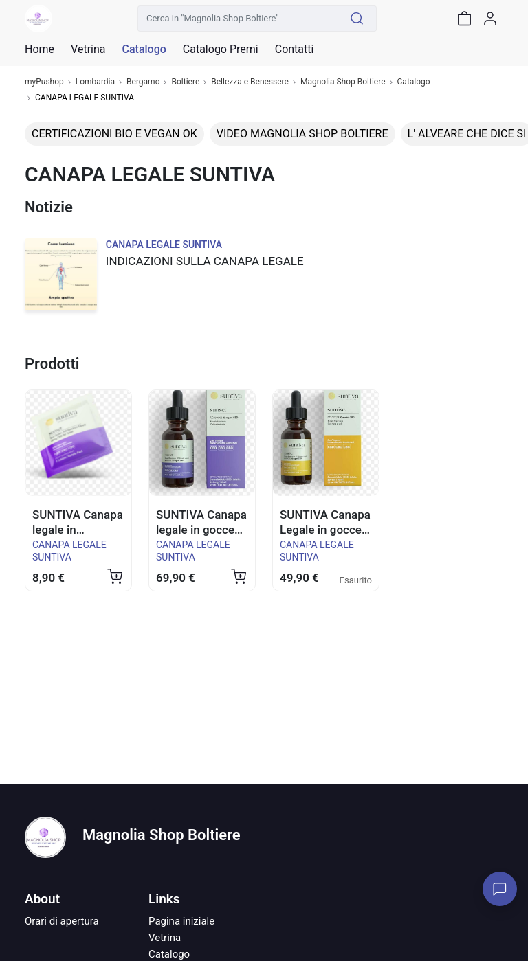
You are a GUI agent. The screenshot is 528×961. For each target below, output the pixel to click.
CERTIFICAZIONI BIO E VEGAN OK (114, 133)
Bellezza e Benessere (250, 82)
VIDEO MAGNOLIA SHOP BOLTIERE (302, 133)
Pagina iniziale (181, 921)
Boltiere (185, 82)
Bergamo (143, 82)
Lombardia (95, 82)
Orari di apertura (62, 921)
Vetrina (164, 937)
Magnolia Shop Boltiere (343, 82)
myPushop (44, 82)
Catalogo (144, 49)
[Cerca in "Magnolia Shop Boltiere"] (238, 18)
